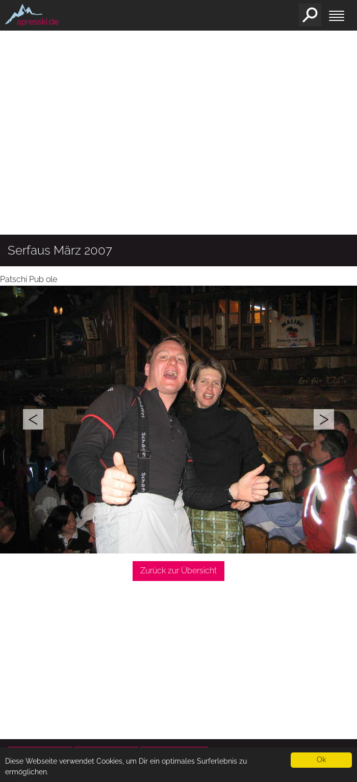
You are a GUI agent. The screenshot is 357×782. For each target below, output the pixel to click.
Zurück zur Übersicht (178, 570)
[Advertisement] (178, 155)
